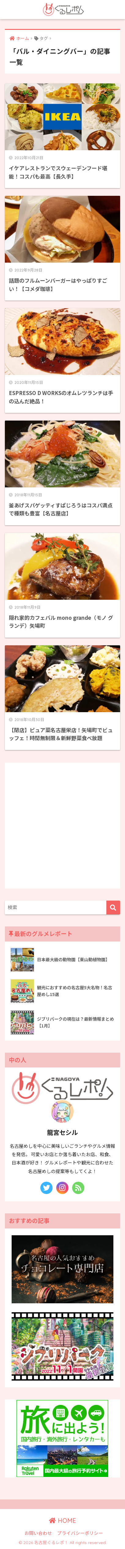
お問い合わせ (38, 1533)
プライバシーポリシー (80, 1533)
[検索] (113, 907)
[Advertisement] (62, 826)
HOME (62, 1520)
